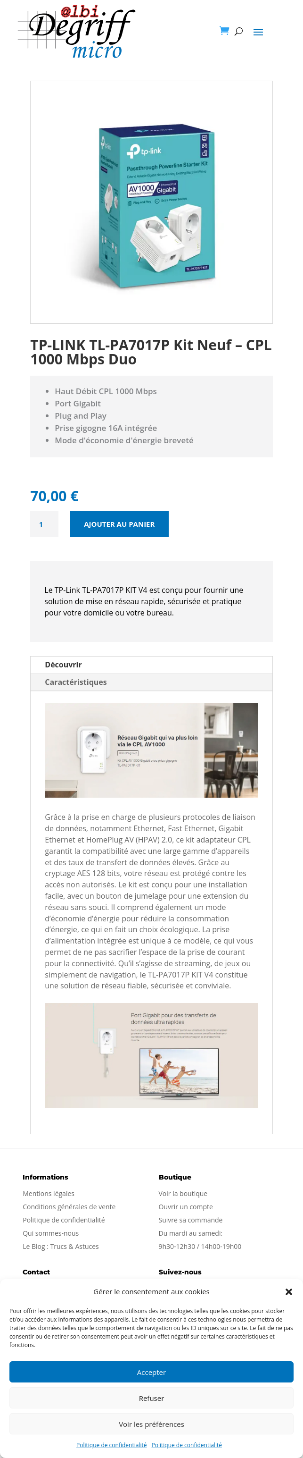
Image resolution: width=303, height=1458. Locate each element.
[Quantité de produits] (44, 524)
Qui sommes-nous (51, 1233)
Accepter (151, 1372)
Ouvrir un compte (186, 1206)
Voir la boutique (183, 1193)
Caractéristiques (75, 682)
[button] (289, 1292)
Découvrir (63, 664)
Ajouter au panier (119, 524)
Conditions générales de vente (69, 1206)
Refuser (151, 1398)
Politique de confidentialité (111, 1445)
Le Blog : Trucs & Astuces (61, 1246)
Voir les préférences (151, 1424)
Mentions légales (48, 1193)
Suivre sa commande (191, 1219)
